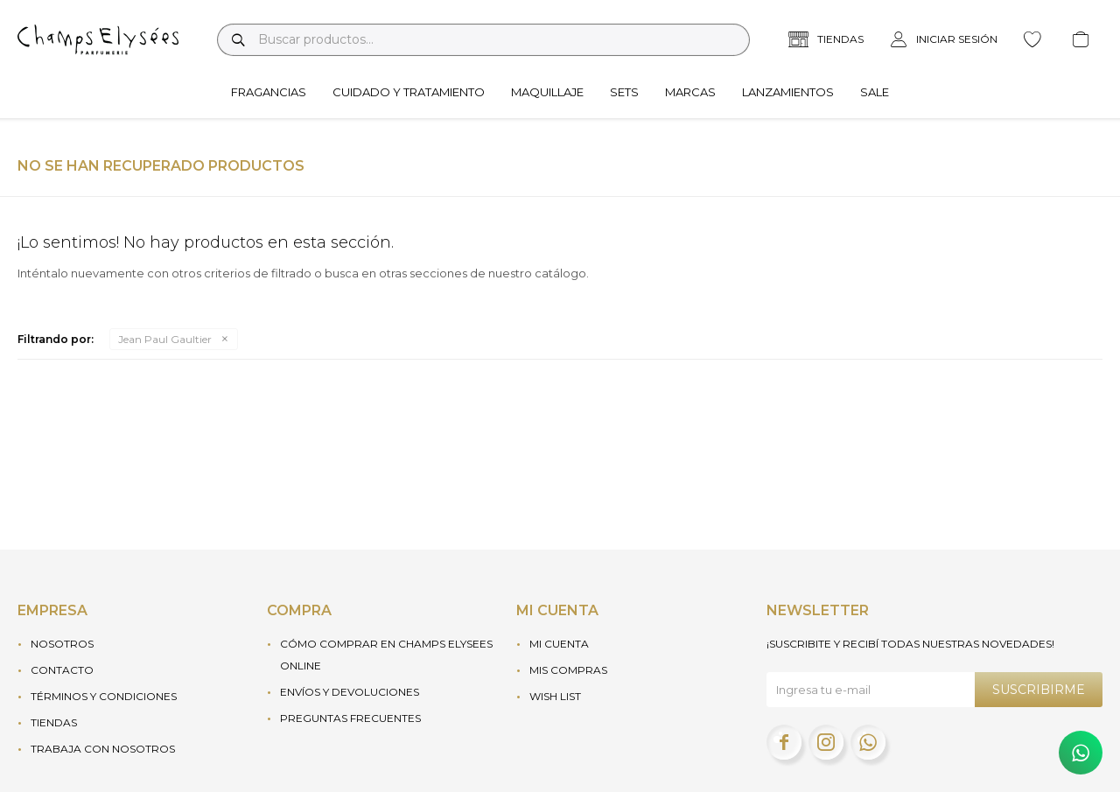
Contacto (62, 669)
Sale (874, 92)
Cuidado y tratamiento (408, 92)
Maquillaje (547, 92)
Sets (624, 92)
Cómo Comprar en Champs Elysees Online (386, 654)
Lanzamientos (788, 92)
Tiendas (54, 722)
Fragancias (268, 92)
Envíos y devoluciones (349, 691)
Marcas (690, 92)
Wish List (555, 696)
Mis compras (568, 669)
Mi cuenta (559, 643)
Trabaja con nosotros (103, 748)
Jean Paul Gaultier (165, 339)
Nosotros (62, 643)
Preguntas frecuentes (350, 718)
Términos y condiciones (104, 696)
